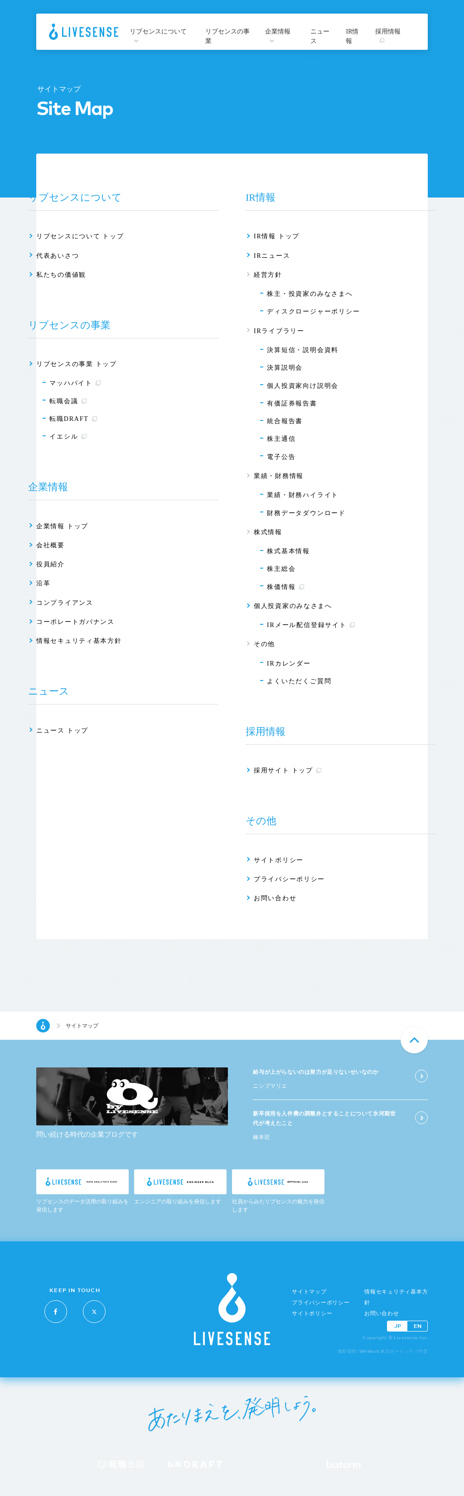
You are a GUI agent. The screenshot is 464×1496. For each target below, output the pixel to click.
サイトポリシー (312, 1313)
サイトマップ (309, 1291)
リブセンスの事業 (227, 36)
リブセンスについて (158, 35)
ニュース (319, 36)
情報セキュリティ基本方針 (396, 1297)
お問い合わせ (381, 1313)
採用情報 (388, 35)
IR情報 (352, 36)
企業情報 (277, 35)
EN (417, 1326)
